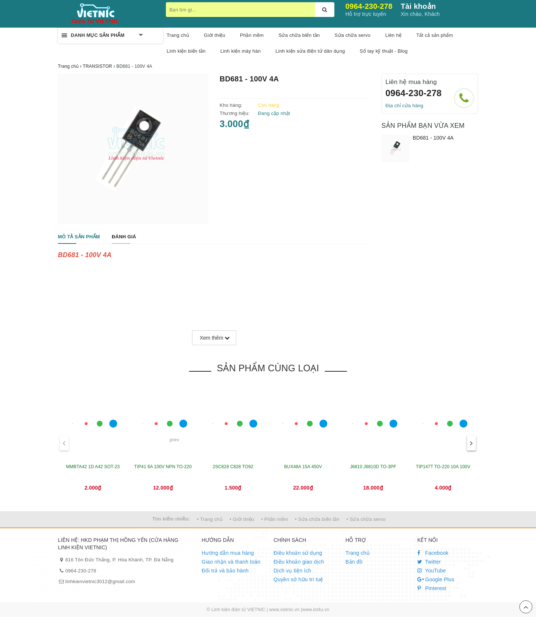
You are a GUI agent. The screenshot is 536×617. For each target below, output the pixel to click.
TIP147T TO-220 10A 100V (443, 466)
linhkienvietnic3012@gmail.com (100, 581)
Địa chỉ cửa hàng (405, 105)
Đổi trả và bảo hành (225, 571)
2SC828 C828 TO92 (233, 466)
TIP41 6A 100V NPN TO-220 (163, 466)
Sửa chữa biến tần (299, 35)
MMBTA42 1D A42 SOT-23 (93, 466)
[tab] (79, 237)
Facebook (433, 553)
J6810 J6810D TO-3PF (373, 466)
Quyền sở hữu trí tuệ (298, 579)
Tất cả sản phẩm (434, 35)
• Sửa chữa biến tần (317, 519)
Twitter (429, 562)
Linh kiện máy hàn (240, 51)
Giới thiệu (214, 35)
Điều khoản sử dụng (298, 553)
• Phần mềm (274, 519)
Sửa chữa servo (352, 35)
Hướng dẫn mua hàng (228, 553)
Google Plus (435, 579)
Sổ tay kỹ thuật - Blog (384, 51)
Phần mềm (252, 35)
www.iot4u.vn (315, 609)
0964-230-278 (369, 6)
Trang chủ (178, 35)
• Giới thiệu (242, 519)
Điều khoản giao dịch (299, 562)
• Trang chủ (210, 519)
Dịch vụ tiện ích (292, 571)
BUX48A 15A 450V (303, 466)
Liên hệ (393, 35)
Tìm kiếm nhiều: (171, 519)
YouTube (431, 571)
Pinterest (431, 588)
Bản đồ (353, 562)
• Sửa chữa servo (366, 519)
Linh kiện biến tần (186, 51)
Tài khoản (418, 6)
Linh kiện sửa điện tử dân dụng (310, 51)
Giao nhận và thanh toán (231, 562)
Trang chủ (357, 553)
